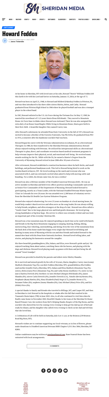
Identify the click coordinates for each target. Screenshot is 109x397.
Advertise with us (83, 384)
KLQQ (26, 385)
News (10, 19)
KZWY (25, 394)
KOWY (25, 387)
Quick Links (96, 19)
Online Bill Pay (83, 391)
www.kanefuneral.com (56, 334)
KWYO (25, 391)
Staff (83, 387)
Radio (34, 19)
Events (26, 19)
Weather (18, 19)
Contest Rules (83, 389)
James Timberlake (17, 41)
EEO (25, 384)
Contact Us (83, 385)
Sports (41, 19)
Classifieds (62, 19)
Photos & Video (83, 19)
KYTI (25, 392)
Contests (72, 19)
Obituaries (51, 19)
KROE (26, 389)
